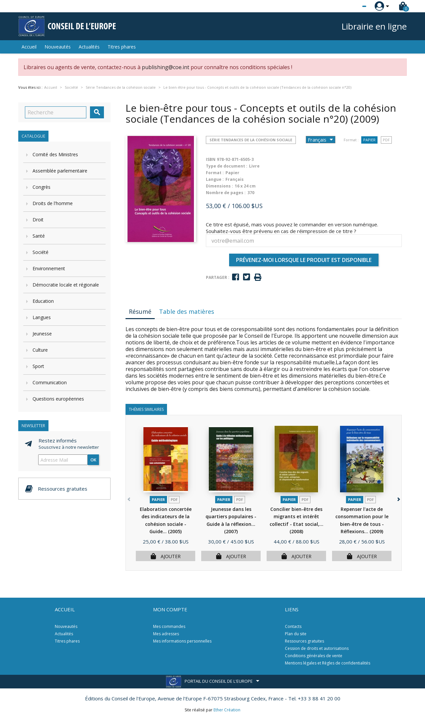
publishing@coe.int (165, 67)
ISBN (210, 159)
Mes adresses (166, 634)
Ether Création (226, 710)
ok (93, 460)
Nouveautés (57, 47)
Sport (38, 366)
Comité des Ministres (55, 154)
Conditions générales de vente (313, 656)
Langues (42, 317)
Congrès (41, 187)
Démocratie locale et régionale (66, 285)
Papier (369, 139)
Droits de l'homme (53, 203)
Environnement (49, 268)
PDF (386, 139)
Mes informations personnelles (182, 641)
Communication (50, 382)
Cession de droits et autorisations (317, 648)
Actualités (89, 47)
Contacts (293, 626)
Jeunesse (42, 333)
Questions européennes (58, 399)
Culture (40, 350)
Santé (39, 236)
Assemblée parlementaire (60, 171)
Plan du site (295, 634)
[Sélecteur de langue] (351, 6)
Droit (38, 219)
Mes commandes (169, 626)
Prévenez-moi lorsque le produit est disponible (304, 260)
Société (40, 252)
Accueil (29, 47)
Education (43, 301)
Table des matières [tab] (186, 311)
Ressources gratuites (304, 641)
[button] (397, 498)
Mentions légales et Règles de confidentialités (327, 663)
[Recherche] (55, 112)
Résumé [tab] (140, 311)
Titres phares (122, 47)
